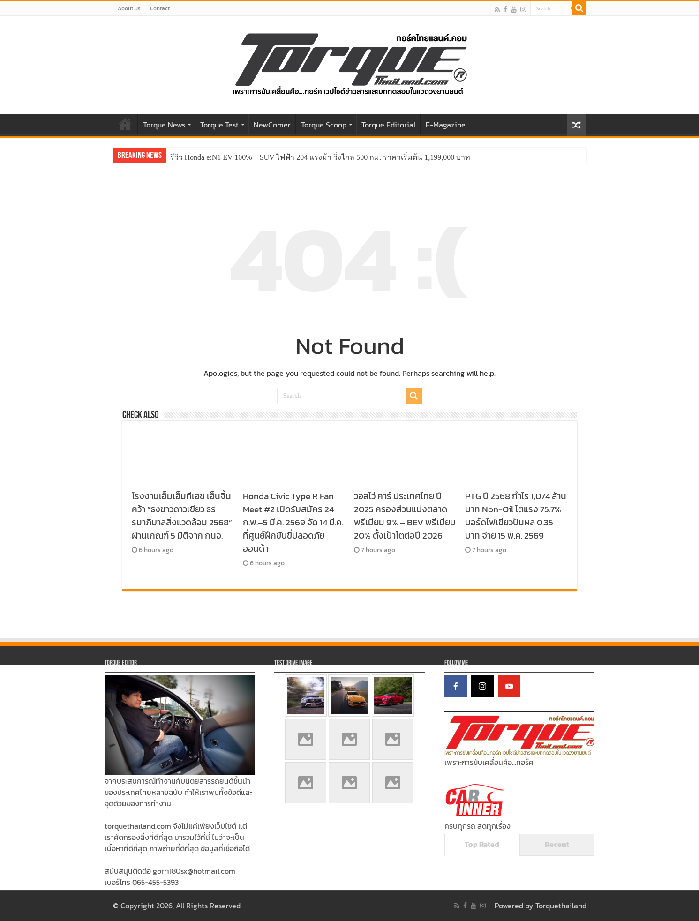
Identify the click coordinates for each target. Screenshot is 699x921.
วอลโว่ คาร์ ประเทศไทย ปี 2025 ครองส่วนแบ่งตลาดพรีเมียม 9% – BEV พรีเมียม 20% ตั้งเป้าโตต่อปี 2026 (405, 515)
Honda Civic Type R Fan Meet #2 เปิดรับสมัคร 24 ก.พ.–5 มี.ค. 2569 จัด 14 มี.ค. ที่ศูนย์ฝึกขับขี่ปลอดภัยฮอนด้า (293, 522)
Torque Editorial (388, 124)
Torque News (164, 124)
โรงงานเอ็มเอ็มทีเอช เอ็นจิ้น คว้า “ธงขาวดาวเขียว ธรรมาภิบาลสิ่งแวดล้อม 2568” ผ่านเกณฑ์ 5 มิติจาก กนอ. (182, 515)
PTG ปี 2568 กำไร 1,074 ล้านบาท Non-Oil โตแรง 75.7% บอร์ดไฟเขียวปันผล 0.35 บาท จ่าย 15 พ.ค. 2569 (515, 515)
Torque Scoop (323, 124)
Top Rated (482, 844)
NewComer (272, 124)
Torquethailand (560, 905)
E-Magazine (446, 124)
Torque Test (219, 124)
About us (129, 8)
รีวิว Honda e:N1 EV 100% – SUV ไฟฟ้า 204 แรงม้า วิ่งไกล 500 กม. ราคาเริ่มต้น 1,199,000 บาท (320, 157)
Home (125, 124)
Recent (557, 844)
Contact (160, 8)
